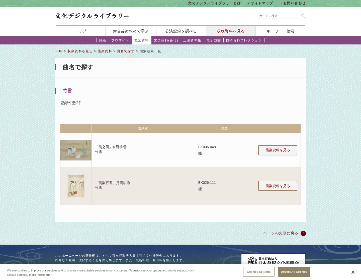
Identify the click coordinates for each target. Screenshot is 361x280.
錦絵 (102, 40)
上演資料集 (192, 40)
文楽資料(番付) (166, 40)
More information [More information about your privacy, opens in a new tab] (40, 276)
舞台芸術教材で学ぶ (131, 31)
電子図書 (213, 40)
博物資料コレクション (244, 40)
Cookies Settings (258, 273)
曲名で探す (126, 51)
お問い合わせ (294, 3)
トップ (80, 31)
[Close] (352, 273)
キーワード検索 (280, 31)
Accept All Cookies (294, 273)
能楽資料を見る (277, 150)
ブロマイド (120, 40)
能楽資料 (141, 40)
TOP (59, 51)
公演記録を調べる (181, 31)
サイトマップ (262, 3)
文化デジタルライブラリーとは (214, 3)
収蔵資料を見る (231, 31)
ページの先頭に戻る (280, 233)
